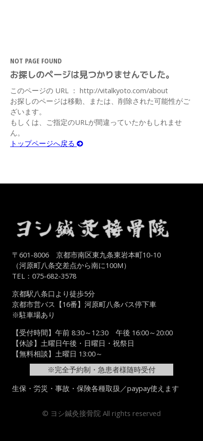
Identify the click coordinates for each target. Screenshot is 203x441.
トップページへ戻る (46, 143)
